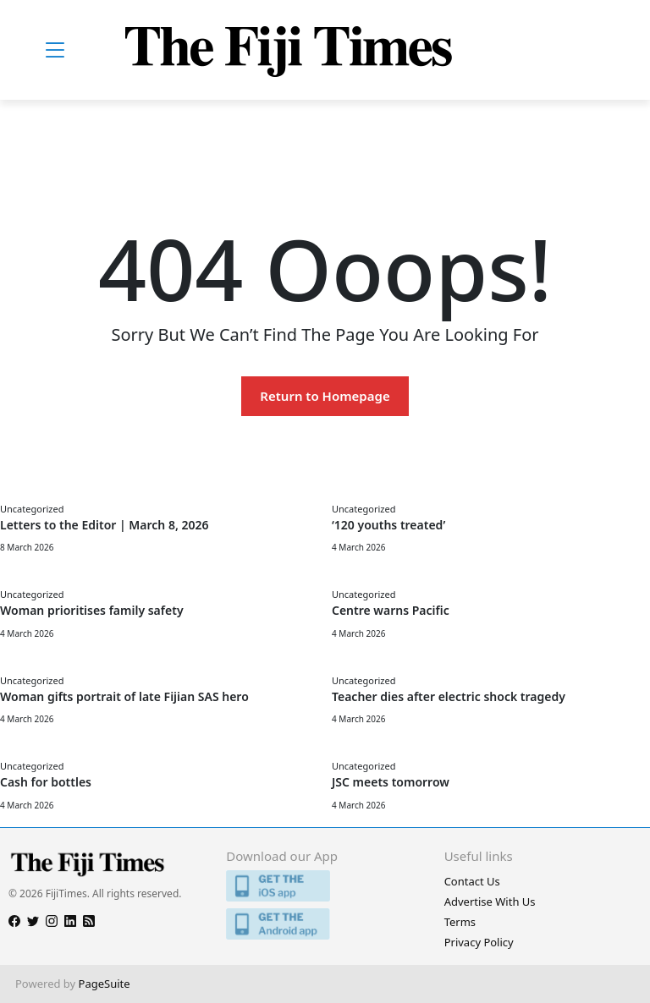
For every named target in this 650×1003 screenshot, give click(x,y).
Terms (460, 921)
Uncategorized (31, 508)
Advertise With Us (490, 901)
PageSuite (104, 983)
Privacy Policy (479, 942)
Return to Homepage (324, 395)
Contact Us (472, 881)
